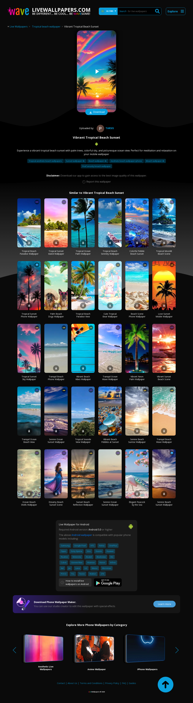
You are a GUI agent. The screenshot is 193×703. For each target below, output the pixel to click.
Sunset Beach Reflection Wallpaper (83, 503)
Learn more (164, 604)
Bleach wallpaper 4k (155, 161)
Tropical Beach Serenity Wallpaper (110, 252)
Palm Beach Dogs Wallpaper (56, 315)
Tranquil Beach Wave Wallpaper (164, 440)
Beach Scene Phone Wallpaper (137, 315)
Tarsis (105, 128)
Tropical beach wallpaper (46, 26)
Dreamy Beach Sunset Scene (56, 503)
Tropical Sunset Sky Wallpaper (29, 378)
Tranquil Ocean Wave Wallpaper (110, 378)
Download (96, 112)
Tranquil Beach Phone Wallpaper (56, 378)
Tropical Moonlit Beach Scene (164, 252)
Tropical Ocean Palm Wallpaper (83, 252)
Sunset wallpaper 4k (75, 161)
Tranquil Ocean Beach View (29, 440)
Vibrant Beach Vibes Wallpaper (83, 378)
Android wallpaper (81, 535)
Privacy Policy (112, 683)
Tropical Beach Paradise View (83, 315)
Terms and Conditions (91, 683)
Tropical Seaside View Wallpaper (83, 440)
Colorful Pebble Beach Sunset (137, 252)
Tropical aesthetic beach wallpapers (45, 161)
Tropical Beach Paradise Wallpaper (29, 252)
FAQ (124, 683)
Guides (132, 683)
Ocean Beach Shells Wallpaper (29, 503)
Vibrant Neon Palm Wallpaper (137, 378)
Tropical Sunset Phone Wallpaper (29, 315)
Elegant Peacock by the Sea (137, 503)
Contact (61, 683)
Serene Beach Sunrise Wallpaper (137, 440)
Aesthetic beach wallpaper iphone (126, 161)
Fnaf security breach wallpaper (96, 166)
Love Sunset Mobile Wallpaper (164, 315)
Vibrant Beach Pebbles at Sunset (110, 440)
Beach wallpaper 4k (98, 161)
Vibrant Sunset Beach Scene (164, 378)
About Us (72, 683)
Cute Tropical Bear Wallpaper (110, 315)
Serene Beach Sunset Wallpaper (164, 503)
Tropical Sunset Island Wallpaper (56, 252)
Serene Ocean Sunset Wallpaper (56, 440)
